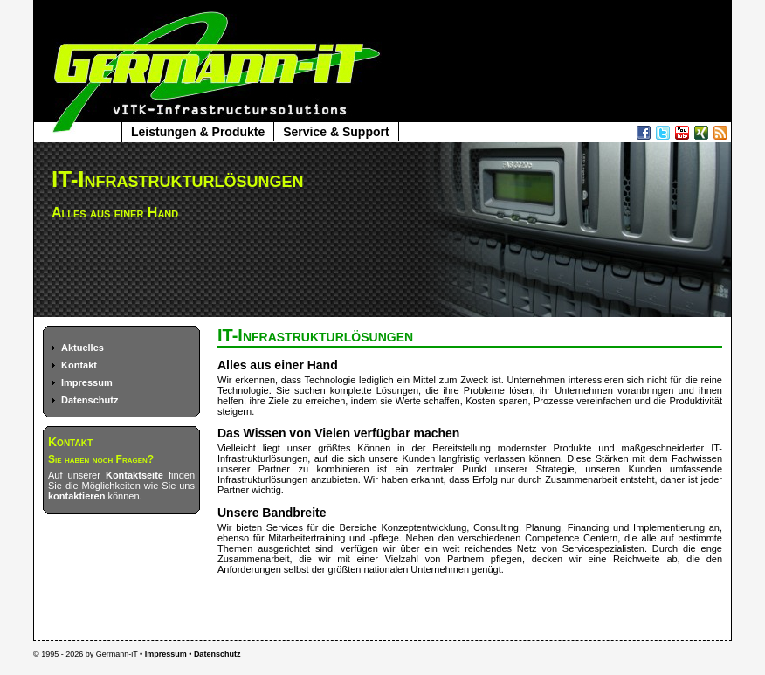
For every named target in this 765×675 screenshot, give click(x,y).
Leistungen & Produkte (198, 132)
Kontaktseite (134, 475)
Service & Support (336, 132)
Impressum (87, 382)
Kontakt (79, 365)
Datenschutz (89, 400)
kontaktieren (76, 496)
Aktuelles (82, 347)
